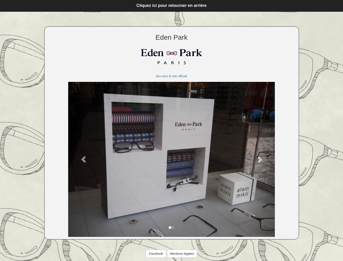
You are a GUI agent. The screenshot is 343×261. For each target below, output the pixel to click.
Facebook (156, 253)
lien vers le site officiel (171, 76)
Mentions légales (182, 253)
